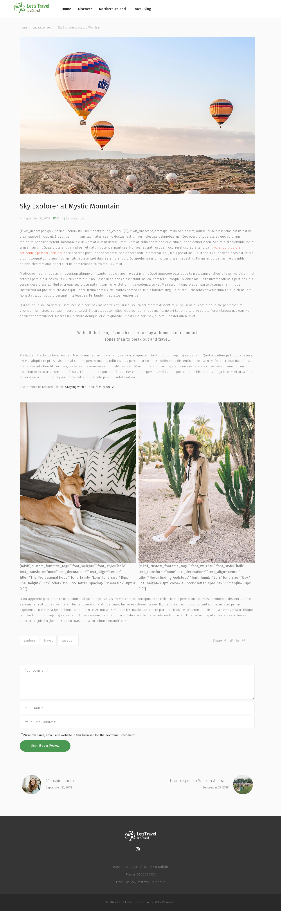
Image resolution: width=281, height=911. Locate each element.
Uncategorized (42, 27)
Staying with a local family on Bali (91, 387)
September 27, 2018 (35, 218)
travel (48, 640)
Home (23, 27)
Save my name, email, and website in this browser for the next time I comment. (79, 735)
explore (29, 640)
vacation (68, 640)
